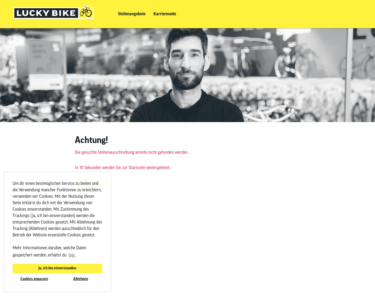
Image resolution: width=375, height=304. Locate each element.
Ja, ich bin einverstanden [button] (57, 268)
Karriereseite (164, 14)
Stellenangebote (131, 14)
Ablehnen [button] (80, 279)
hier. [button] (72, 255)
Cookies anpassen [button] (34, 279)
